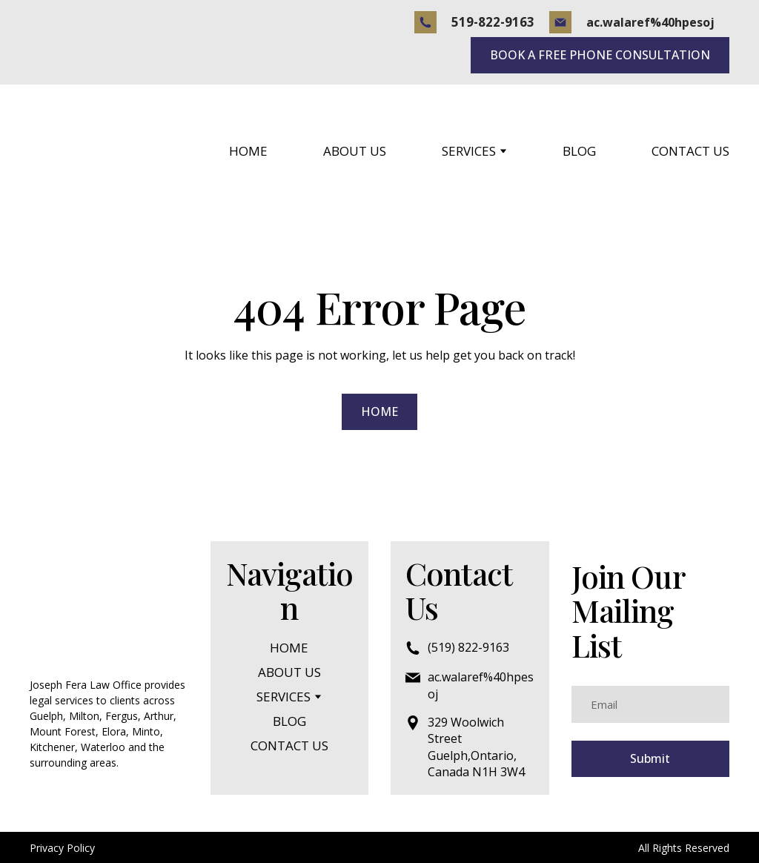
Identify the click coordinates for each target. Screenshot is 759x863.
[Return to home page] (91, 151)
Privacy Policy (62, 848)
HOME (248, 150)
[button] (425, 22)
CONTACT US (690, 150)
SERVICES (469, 150)
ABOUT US (354, 150)
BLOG (579, 150)
